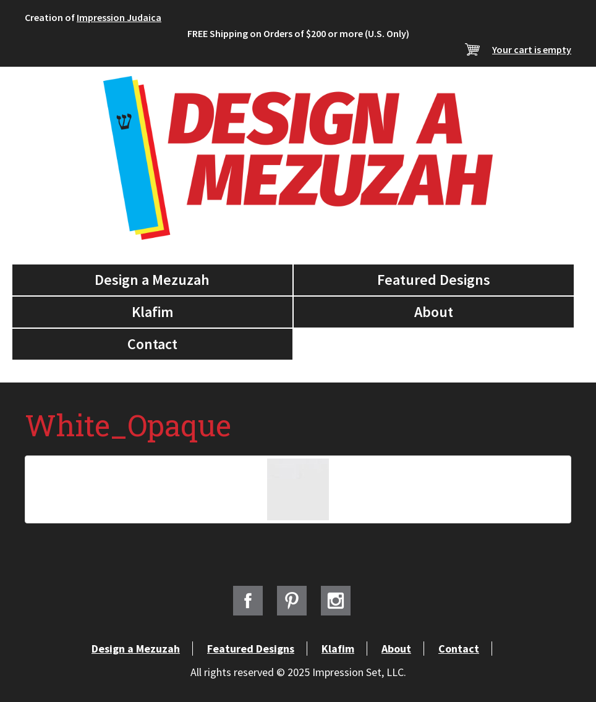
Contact (152, 343)
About (433, 311)
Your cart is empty (531, 49)
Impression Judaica (119, 17)
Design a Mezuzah (152, 279)
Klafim (152, 311)
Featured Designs (433, 279)
